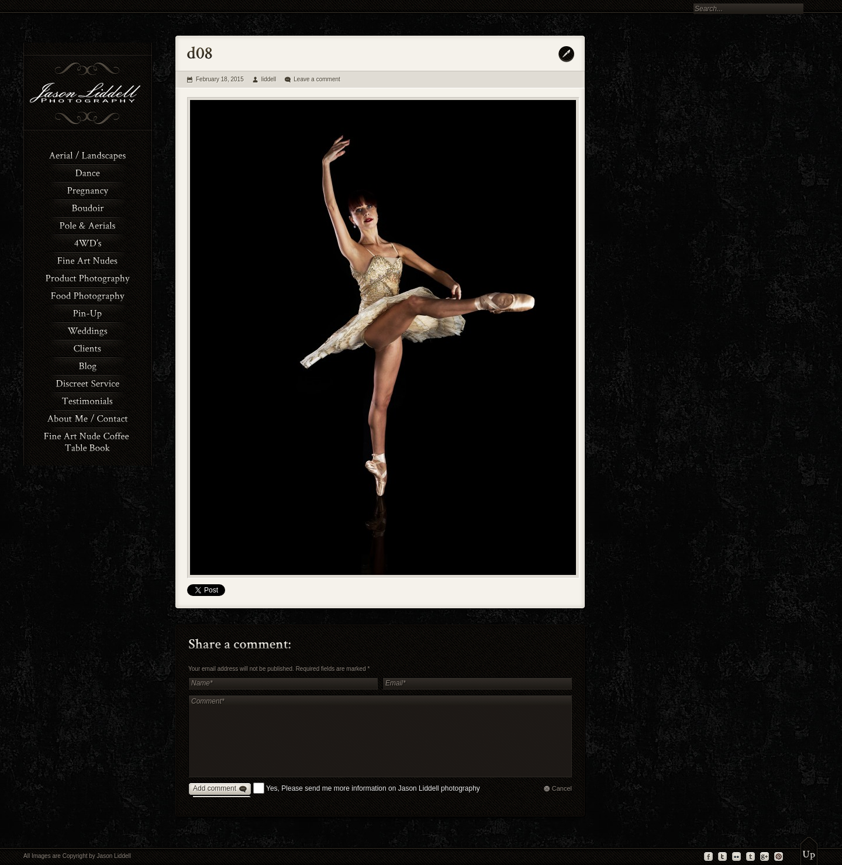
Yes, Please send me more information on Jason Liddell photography (373, 788)
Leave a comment (317, 79)
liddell (269, 79)
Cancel (562, 788)
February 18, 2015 (220, 79)
